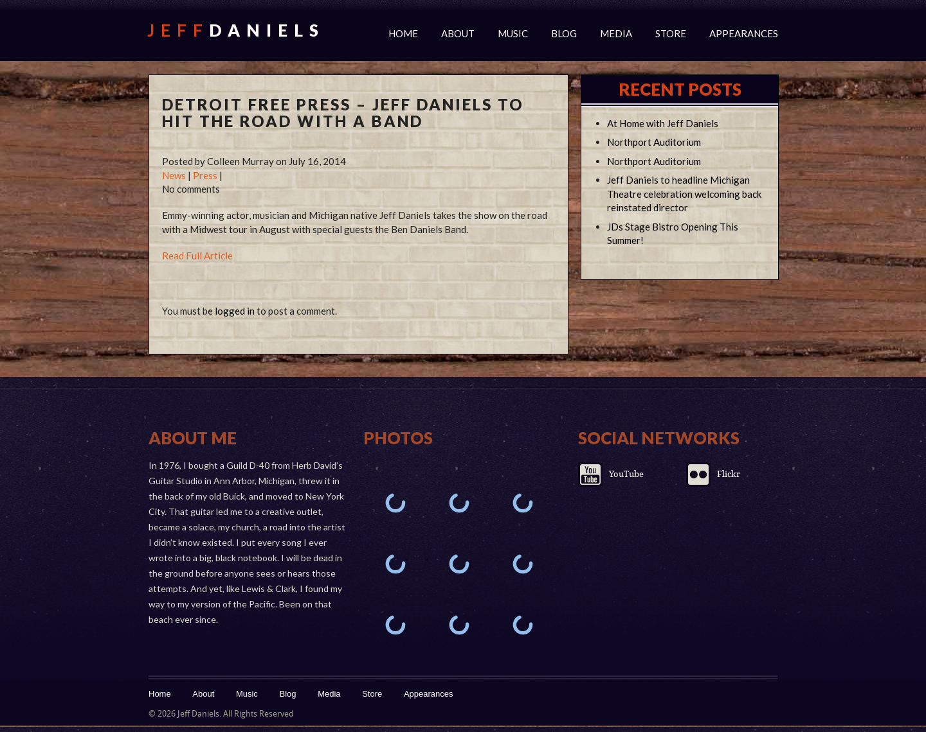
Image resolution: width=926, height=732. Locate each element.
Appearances (743, 33)
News (174, 175)
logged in (235, 311)
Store (670, 33)
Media (616, 33)
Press (205, 175)
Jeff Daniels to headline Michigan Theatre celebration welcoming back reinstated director (684, 194)
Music (513, 33)
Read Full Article (197, 255)
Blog (564, 33)
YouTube (626, 474)
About (458, 33)
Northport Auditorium (654, 142)
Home (403, 33)
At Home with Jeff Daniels (662, 123)
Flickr (728, 474)
